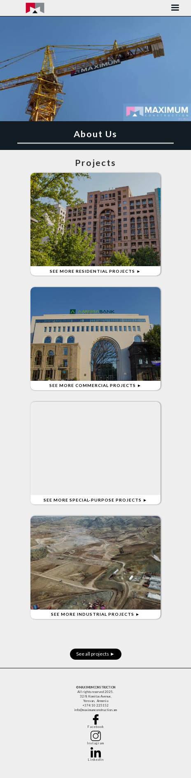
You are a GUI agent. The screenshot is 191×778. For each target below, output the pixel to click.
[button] (175, 8)
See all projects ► (95, 654)
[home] (35, 8)
